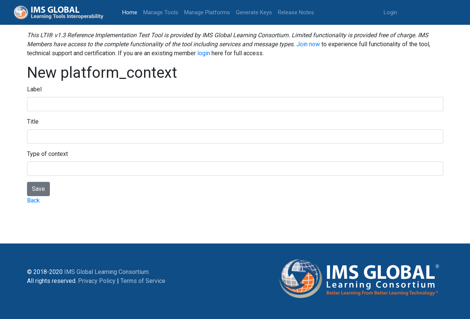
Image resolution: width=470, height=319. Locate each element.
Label (34, 89)
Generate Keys (254, 12)
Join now (308, 44)
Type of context (47, 153)
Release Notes (296, 12)
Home (131, 12)
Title (33, 121)
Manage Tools (160, 12)
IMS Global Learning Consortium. (107, 271)
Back (33, 200)
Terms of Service (142, 280)
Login (390, 12)
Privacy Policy (97, 280)
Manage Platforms (207, 12)
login (203, 53)
